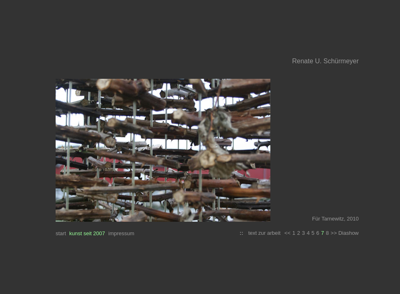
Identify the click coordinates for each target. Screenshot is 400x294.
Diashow (348, 233)
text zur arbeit (264, 233)
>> (334, 233)
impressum (121, 233)
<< (287, 233)
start (61, 233)
